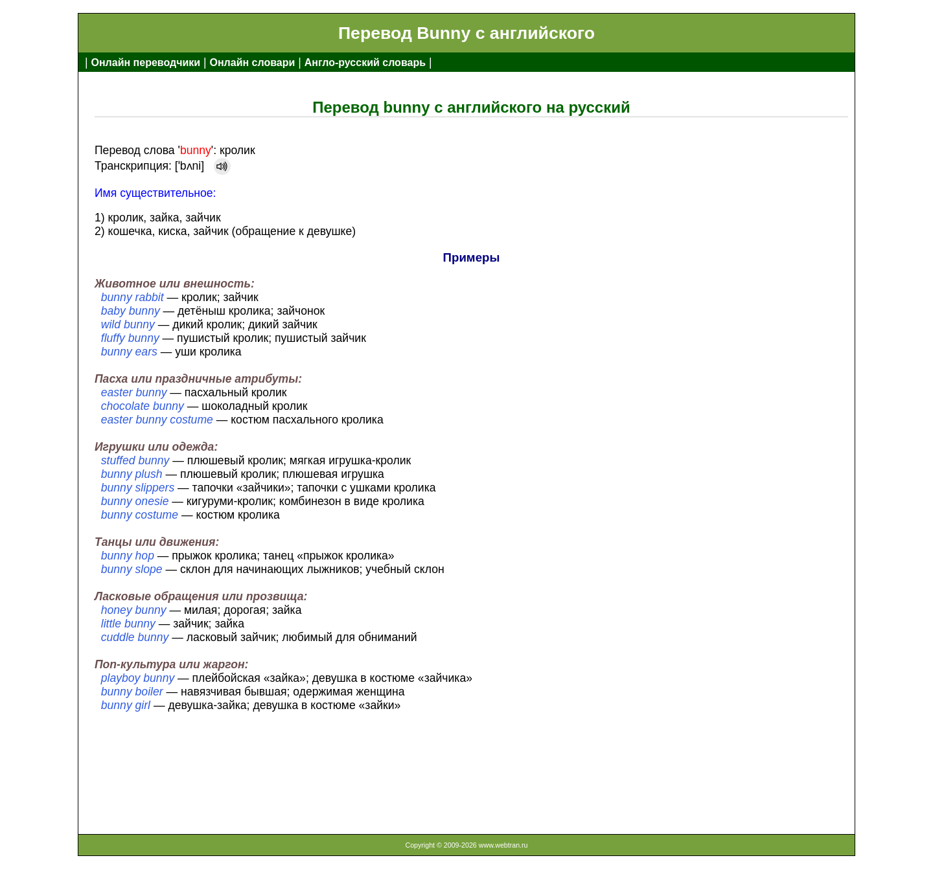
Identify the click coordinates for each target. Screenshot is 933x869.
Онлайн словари (252, 62)
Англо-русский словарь (365, 62)
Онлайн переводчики (145, 62)
